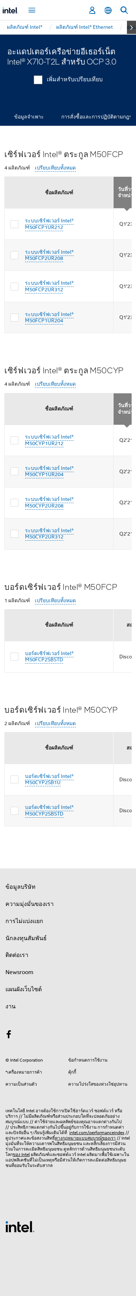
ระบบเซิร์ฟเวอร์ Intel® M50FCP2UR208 (49, 255)
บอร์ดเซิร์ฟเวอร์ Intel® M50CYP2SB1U (49, 779)
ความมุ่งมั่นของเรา (29, 904)
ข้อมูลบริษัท (20, 887)
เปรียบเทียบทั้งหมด (55, 168)
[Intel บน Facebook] (9, 1035)
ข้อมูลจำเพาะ (29, 116)
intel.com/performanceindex (96, 1132)
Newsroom (19, 972)
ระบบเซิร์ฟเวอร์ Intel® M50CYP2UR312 (49, 533)
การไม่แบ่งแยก (24, 921)
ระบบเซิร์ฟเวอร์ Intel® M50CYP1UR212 (49, 440)
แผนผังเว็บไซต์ (23, 989)
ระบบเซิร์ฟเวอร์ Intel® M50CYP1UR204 (49, 471)
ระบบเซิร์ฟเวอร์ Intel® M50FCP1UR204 (49, 317)
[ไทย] (108, 10)
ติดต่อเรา (16, 955)
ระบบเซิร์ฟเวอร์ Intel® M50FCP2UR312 (49, 286)
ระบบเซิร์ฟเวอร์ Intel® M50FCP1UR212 (49, 223)
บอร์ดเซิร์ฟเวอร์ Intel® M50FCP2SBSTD (49, 656)
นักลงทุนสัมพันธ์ (26, 938)
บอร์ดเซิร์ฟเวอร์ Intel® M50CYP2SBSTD (49, 810)
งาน (10, 1006)
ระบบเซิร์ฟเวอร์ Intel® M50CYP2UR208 (49, 502)
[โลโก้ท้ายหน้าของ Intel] (19, 1226)
